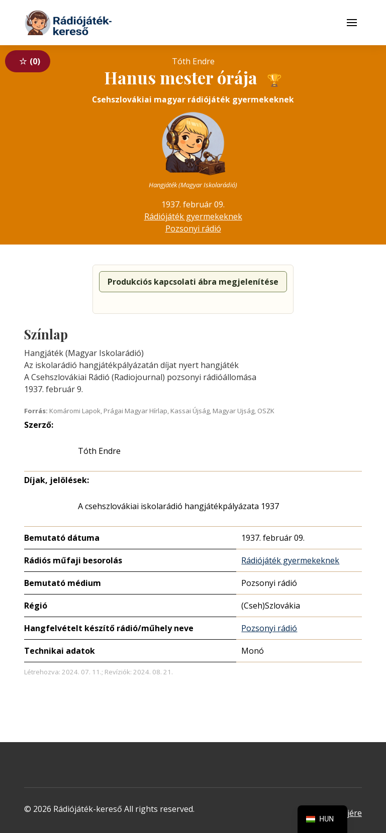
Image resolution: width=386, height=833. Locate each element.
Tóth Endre (99, 450)
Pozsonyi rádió (193, 228)
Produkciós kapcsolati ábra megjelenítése (193, 281)
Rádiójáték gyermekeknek (193, 216)
